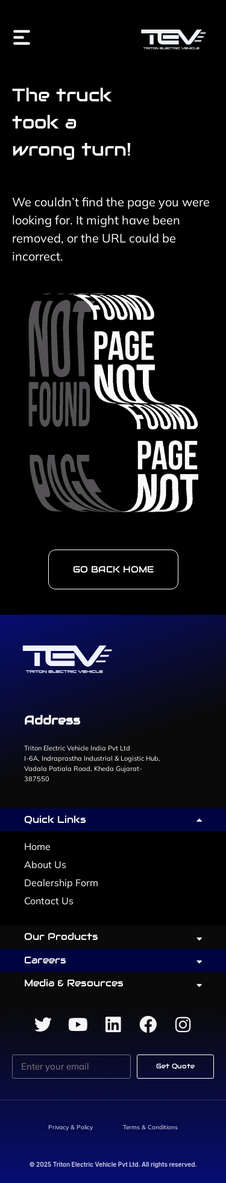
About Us (45, 864)
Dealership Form (61, 883)
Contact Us (49, 901)
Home (37, 846)
